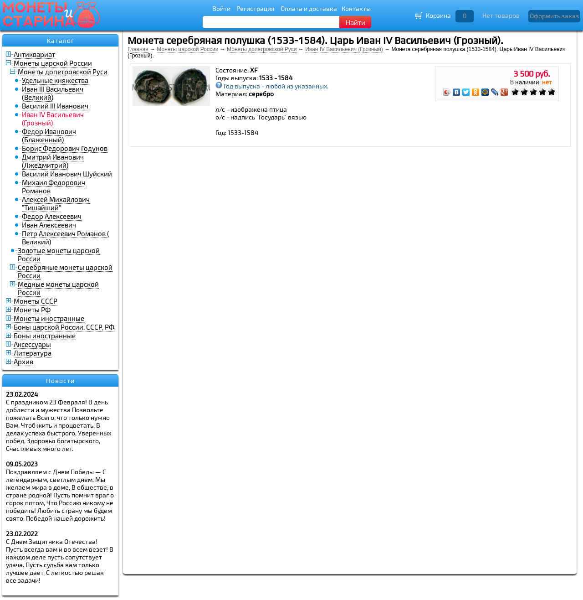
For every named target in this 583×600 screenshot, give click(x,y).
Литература (32, 353)
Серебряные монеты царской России (65, 271)
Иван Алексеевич (49, 225)
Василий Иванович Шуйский (67, 174)
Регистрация (255, 8)
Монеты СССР (35, 301)
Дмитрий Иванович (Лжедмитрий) (53, 161)
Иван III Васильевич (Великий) (52, 93)
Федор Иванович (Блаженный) (49, 135)
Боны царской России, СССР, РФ (64, 327)
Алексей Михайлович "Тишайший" (56, 203)
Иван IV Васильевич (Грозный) (344, 49)
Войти (221, 8)
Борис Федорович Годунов (64, 148)
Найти (355, 22)
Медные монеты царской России (58, 288)
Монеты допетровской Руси (62, 71)
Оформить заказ (554, 16)
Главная (138, 49)
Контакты (356, 8)
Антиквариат (34, 54)
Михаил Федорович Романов (53, 186)
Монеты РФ (32, 309)
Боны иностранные (45, 335)
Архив (23, 361)
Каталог (60, 40)
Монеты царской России (53, 63)
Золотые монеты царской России (59, 254)
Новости (60, 380)
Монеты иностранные (49, 318)
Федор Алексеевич (52, 216)
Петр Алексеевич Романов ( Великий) (65, 237)
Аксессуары (32, 344)
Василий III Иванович (55, 106)
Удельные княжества (55, 80)
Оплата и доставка (309, 8)
